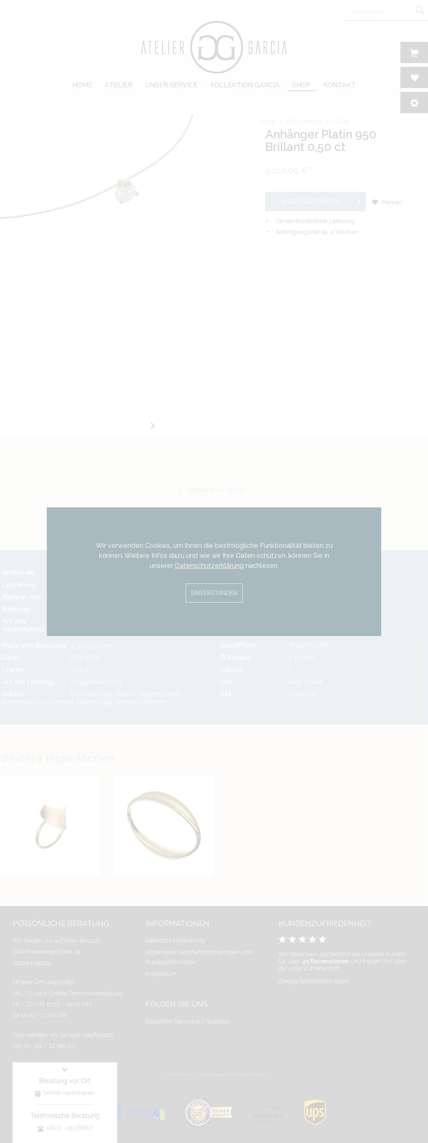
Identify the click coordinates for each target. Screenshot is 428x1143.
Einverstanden (214, 593)
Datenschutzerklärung (209, 566)
